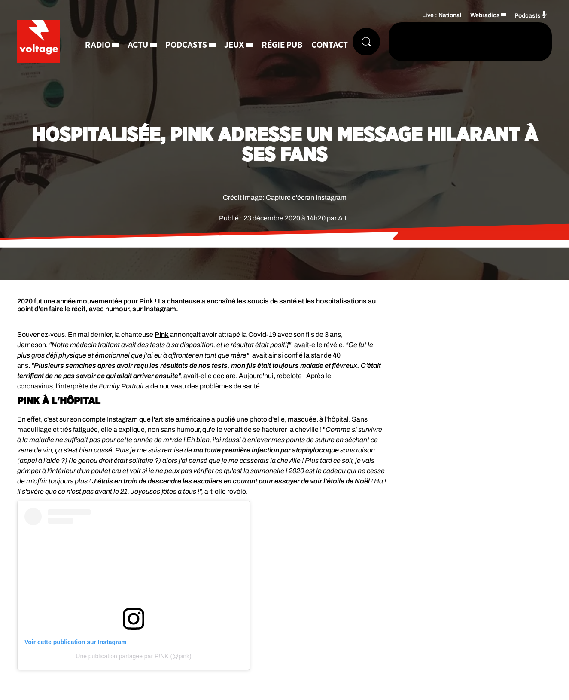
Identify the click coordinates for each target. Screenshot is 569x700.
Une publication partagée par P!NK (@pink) (133, 656)
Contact (329, 45)
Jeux (234, 45)
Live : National (442, 15)
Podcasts (186, 45)
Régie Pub (282, 45)
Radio (97, 45)
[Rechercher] (366, 41)
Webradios (485, 15)
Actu (138, 45)
